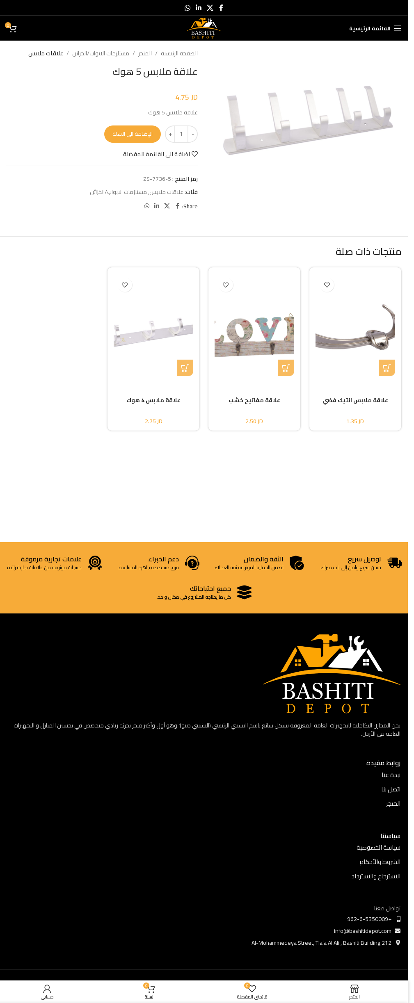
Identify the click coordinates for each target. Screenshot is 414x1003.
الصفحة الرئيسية (179, 53)
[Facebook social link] (221, 8)
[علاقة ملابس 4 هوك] (153, 325)
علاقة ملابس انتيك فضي (355, 400)
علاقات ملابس (45, 53)
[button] (387, 368)
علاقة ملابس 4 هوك (153, 400)
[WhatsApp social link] (187, 8)
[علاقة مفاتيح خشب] (254, 325)
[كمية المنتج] (181, 134)
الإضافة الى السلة (132, 134)
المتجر (145, 53)
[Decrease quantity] (193, 134)
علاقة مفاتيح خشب (254, 400)
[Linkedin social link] (198, 8)
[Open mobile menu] (375, 28)
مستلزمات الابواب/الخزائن (100, 53)
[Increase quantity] (170, 134)
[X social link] (210, 8)
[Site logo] (204, 28)
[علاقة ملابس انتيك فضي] (355, 325)
